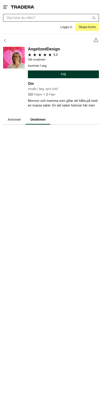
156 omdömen (37, 59)
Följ (63, 74)
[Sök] (94, 17)
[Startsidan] (22, 7)
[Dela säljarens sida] (96, 40)
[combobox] (51, 17)
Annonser (14, 119)
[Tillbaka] (6, 40)
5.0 (55, 55)
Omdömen (38, 119)
